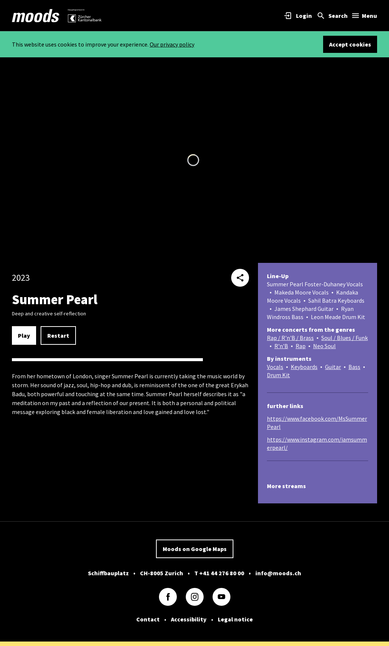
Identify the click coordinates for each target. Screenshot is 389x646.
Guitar (333, 366)
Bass (354, 366)
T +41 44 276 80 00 (219, 573)
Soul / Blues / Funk (344, 337)
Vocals (275, 366)
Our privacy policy (172, 44)
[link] (36, 15)
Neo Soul (324, 346)
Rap (301, 346)
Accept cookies (350, 44)
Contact (148, 619)
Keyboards (304, 366)
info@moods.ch (278, 573)
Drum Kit (278, 375)
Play (24, 335)
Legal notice (235, 619)
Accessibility (189, 619)
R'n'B (281, 346)
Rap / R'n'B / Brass (290, 337)
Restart (58, 335)
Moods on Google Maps (195, 549)
